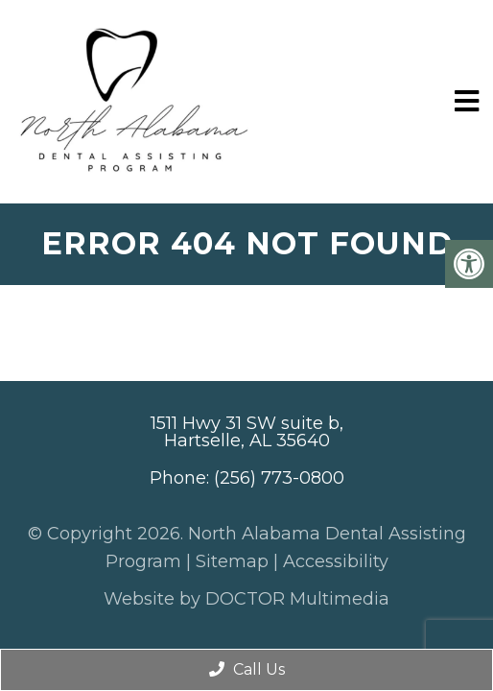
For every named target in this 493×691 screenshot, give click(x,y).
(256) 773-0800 (279, 478)
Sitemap (232, 561)
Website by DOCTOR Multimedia (246, 599)
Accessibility (335, 561)
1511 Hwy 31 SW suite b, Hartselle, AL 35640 (247, 432)
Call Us (247, 669)
